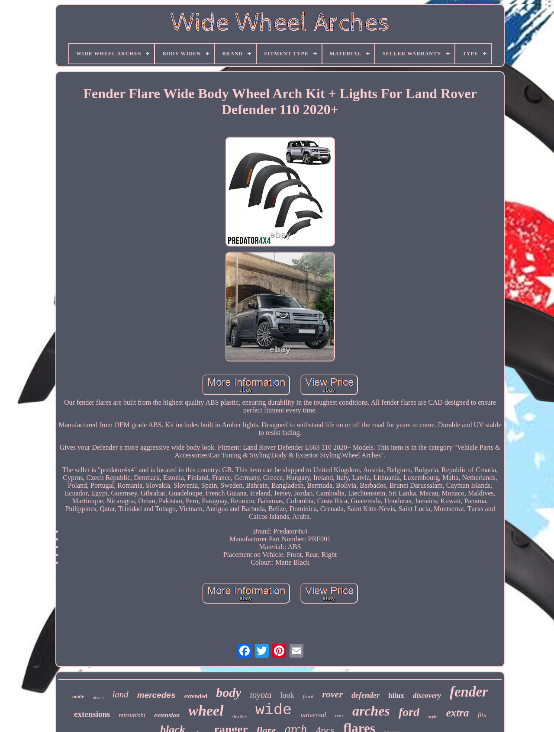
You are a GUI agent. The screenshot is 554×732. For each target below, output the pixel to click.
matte (78, 697)
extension (167, 715)
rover (332, 694)
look (287, 695)
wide (273, 710)
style (432, 716)
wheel (205, 711)
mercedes (156, 695)
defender (365, 695)
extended (195, 696)
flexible (239, 716)
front (308, 696)
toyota (260, 695)
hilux (396, 695)
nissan (98, 697)
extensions (92, 714)
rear (339, 716)
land (120, 694)
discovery (427, 695)
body (228, 692)
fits (481, 715)
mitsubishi (132, 715)
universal (313, 715)
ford (409, 712)
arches (371, 711)
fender (469, 692)
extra (457, 713)
